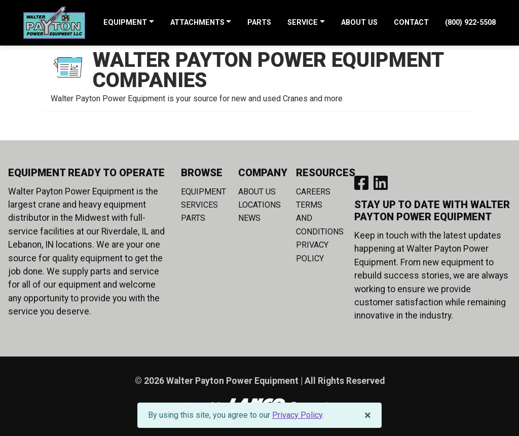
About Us (359, 23)
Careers (313, 191)
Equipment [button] (125, 23)
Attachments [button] (197, 23)
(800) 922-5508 (470, 23)
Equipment (203, 191)
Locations (259, 205)
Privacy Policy (297, 415)
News (249, 218)
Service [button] (302, 23)
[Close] (367, 415)
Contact (411, 23)
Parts (259, 23)
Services (199, 205)
